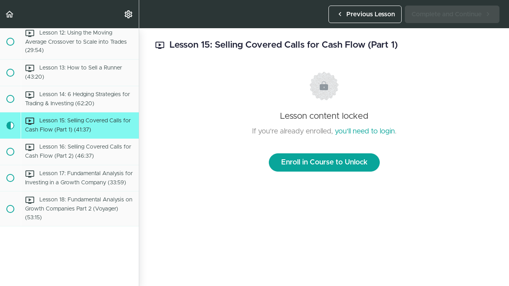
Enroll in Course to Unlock (324, 162)
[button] (10, 14)
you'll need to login (365, 131)
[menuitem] (129, 14)
